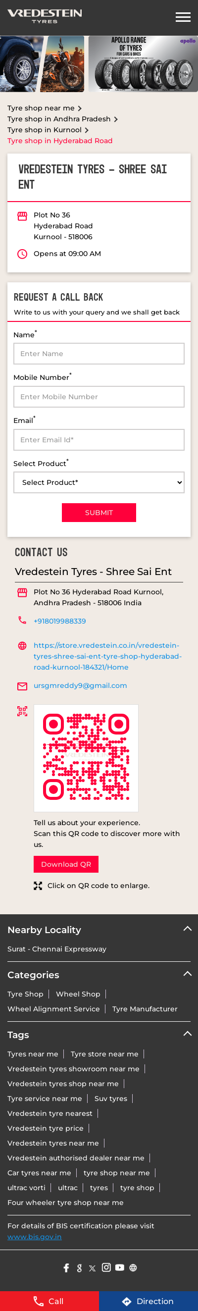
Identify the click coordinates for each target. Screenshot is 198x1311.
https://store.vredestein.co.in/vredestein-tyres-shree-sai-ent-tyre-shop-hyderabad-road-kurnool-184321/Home (108, 656)
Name (25, 334)
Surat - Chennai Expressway (56, 948)
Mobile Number (42, 376)
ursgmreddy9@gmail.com (80, 685)
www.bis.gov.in (34, 1236)
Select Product (41, 463)
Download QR (66, 864)
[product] (99, 482)
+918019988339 (60, 621)
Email (24, 420)
